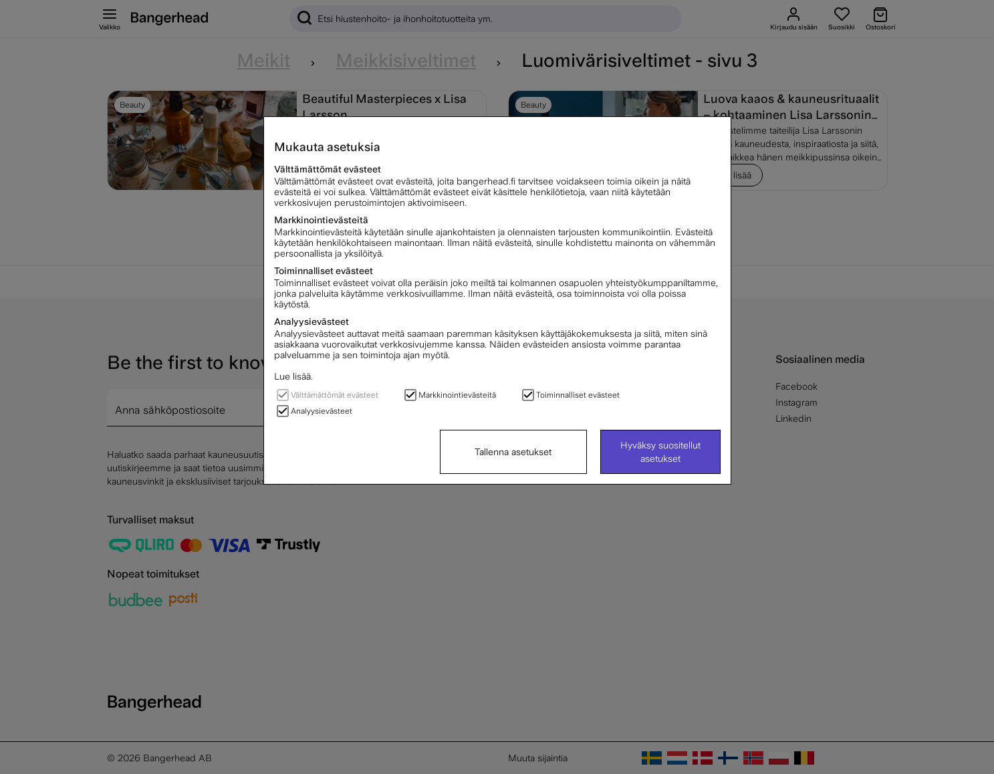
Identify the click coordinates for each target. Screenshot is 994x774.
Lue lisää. (293, 376)
